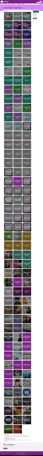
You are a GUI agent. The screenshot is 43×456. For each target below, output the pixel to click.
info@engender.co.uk (24, 454)
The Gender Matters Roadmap (9, 438)
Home (4, 6)
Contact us (5, 437)
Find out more (26, 455)
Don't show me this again (29, 455)
